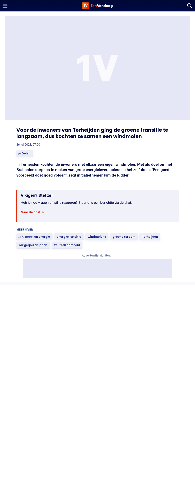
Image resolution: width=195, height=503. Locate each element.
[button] (24, 153)
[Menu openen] (5, 6)
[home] (97, 5)
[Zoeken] (189, 6)
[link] (32, 212)
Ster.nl (108, 255)
